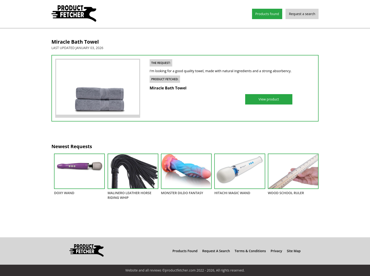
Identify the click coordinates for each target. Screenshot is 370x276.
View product (269, 99)
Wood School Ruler (293, 174)
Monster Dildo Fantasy (186, 174)
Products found (267, 14)
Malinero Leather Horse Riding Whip (133, 177)
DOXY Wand (79, 174)
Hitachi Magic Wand (239, 174)
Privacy (276, 251)
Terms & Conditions (250, 251)
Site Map (294, 251)
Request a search (302, 14)
